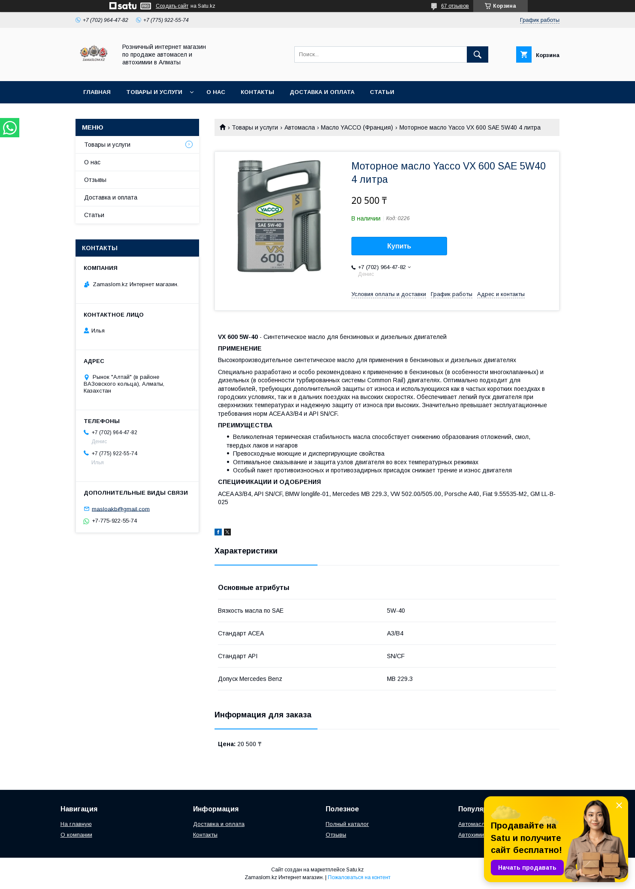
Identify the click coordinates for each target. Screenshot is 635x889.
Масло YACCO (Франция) (357, 127)
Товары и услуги (154, 92)
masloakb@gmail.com (121, 508)
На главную (76, 824)
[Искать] (477, 54)
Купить (399, 246)
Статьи (382, 92)
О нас (215, 92)
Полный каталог (347, 824)
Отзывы (95, 179)
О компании (76, 835)
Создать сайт (172, 6)
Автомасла (299, 127)
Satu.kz (355, 870)
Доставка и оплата (322, 92)
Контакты (257, 92)
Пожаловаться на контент (359, 877)
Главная (97, 92)
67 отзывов (455, 6)
